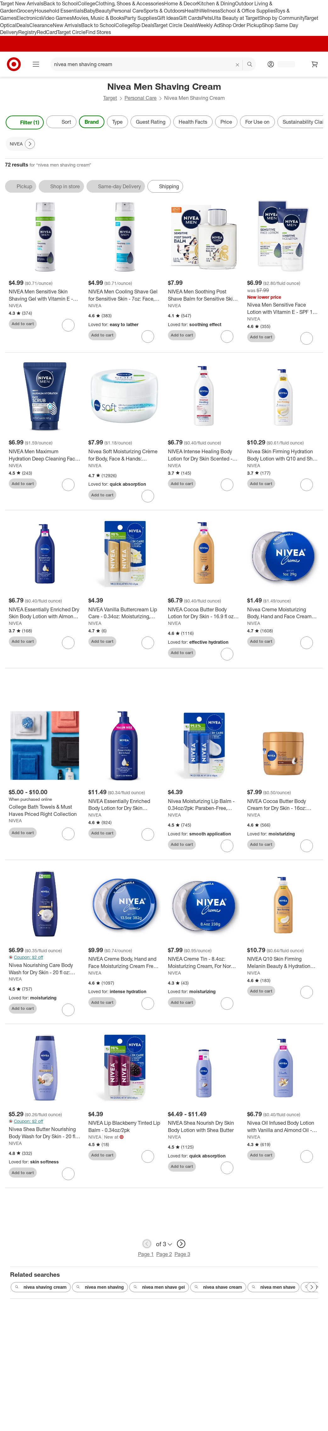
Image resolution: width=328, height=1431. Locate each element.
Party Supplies (140, 18)
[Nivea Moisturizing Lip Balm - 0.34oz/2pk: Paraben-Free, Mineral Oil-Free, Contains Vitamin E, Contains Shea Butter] (204, 812)
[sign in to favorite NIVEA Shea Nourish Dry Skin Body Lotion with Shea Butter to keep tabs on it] (227, 1175)
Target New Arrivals (21, 3)
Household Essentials (59, 11)
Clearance (41, 25)
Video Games (57, 18)
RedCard (47, 32)
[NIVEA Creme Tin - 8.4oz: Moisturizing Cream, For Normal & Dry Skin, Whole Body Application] (204, 970)
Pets (207, 18)
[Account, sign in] (283, 64)
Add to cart (23, 323)
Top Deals (143, 25)
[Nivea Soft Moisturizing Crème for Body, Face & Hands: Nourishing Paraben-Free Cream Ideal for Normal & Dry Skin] (124, 455)
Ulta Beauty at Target (235, 18)
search (250, 65)
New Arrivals (67, 25)
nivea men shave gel (159, 1295)
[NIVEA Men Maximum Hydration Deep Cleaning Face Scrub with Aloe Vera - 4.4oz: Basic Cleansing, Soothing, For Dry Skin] (45, 455)
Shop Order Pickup (241, 25)
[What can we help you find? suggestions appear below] (153, 64)
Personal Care (127, 11)
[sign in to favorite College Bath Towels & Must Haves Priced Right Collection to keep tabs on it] (68, 841)
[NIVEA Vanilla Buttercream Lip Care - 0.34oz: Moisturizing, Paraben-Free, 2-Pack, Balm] (124, 613)
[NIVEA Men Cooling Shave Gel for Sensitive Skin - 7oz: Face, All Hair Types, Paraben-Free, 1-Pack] (124, 295)
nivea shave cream (218, 1295)
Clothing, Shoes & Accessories (129, 3)
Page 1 (146, 1262)
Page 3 (182, 1262)
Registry (27, 32)
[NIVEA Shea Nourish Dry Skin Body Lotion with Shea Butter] (204, 1134)
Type (117, 122)
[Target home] (13, 64)
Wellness (210, 11)
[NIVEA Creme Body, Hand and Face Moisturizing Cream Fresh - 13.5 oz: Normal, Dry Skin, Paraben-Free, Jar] (124, 970)
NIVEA (15, 305)
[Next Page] (30, 144)
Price (226, 122)
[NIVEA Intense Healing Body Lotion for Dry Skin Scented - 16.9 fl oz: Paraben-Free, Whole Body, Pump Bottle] (204, 455)
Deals (22, 25)
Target (110, 98)
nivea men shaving (100, 1295)
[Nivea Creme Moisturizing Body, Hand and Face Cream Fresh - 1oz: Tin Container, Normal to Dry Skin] (283, 613)
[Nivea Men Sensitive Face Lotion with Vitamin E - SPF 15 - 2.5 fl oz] (283, 308)
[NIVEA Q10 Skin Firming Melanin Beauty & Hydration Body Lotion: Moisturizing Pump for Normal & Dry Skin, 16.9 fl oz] (283, 970)
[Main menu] (36, 64)
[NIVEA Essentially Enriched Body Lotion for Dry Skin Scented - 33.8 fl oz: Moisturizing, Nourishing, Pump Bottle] (124, 812)
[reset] (237, 65)
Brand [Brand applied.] (92, 122)
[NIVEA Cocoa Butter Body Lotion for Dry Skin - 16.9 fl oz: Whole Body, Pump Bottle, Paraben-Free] (204, 613)
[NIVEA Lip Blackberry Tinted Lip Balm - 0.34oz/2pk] (124, 1134)
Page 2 (164, 1262)
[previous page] (147, 1252)
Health (192, 11)
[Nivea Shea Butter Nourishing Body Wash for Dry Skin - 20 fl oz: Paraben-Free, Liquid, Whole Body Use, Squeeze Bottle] (45, 1141)
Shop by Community (281, 18)
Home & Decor (180, 3)
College (86, 3)
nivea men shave (273, 1295)
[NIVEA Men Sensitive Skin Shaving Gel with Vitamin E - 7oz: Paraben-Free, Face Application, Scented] (45, 295)
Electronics (29, 18)
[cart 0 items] (315, 64)
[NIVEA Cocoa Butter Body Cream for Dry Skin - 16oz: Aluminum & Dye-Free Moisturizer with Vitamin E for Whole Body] (283, 812)
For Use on (257, 122)
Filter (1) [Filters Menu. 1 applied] (24, 122)
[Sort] (61, 122)
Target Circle (71, 32)
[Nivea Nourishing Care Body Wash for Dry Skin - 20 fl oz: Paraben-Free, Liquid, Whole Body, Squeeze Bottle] (45, 976)
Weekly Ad (208, 25)
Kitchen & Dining (216, 3)
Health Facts (193, 122)
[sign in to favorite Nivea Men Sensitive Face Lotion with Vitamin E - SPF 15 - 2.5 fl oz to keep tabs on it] (306, 338)
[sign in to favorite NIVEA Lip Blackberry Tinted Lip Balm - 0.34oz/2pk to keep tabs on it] (148, 1164)
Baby (89, 11)
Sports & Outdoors (164, 11)
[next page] (181, 1252)
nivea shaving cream (41, 1295)
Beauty (103, 11)
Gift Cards (190, 18)
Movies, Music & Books (98, 18)
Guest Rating (150, 122)
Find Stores (98, 32)
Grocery (26, 11)
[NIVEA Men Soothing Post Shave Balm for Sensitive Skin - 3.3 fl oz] (204, 295)
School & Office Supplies (247, 11)
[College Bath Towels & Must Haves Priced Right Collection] (45, 818)
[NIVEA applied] (21, 144)
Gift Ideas (168, 18)
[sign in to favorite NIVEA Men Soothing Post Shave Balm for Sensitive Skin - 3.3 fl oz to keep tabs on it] (227, 336)
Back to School (60, 3)
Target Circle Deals (175, 25)
